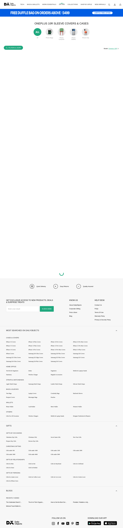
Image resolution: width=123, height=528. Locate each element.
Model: (106, 48)
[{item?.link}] (16, 523)
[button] (61, 330)
